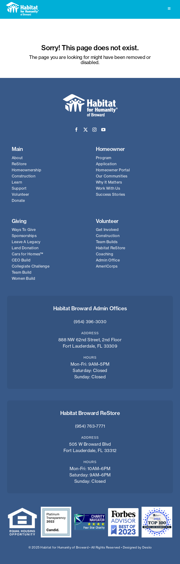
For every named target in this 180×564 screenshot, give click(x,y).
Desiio (147, 547)
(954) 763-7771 (90, 426)
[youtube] (103, 129)
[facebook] (76, 129)
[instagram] (94, 129)
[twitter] (85, 129)
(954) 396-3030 (90, 321)
